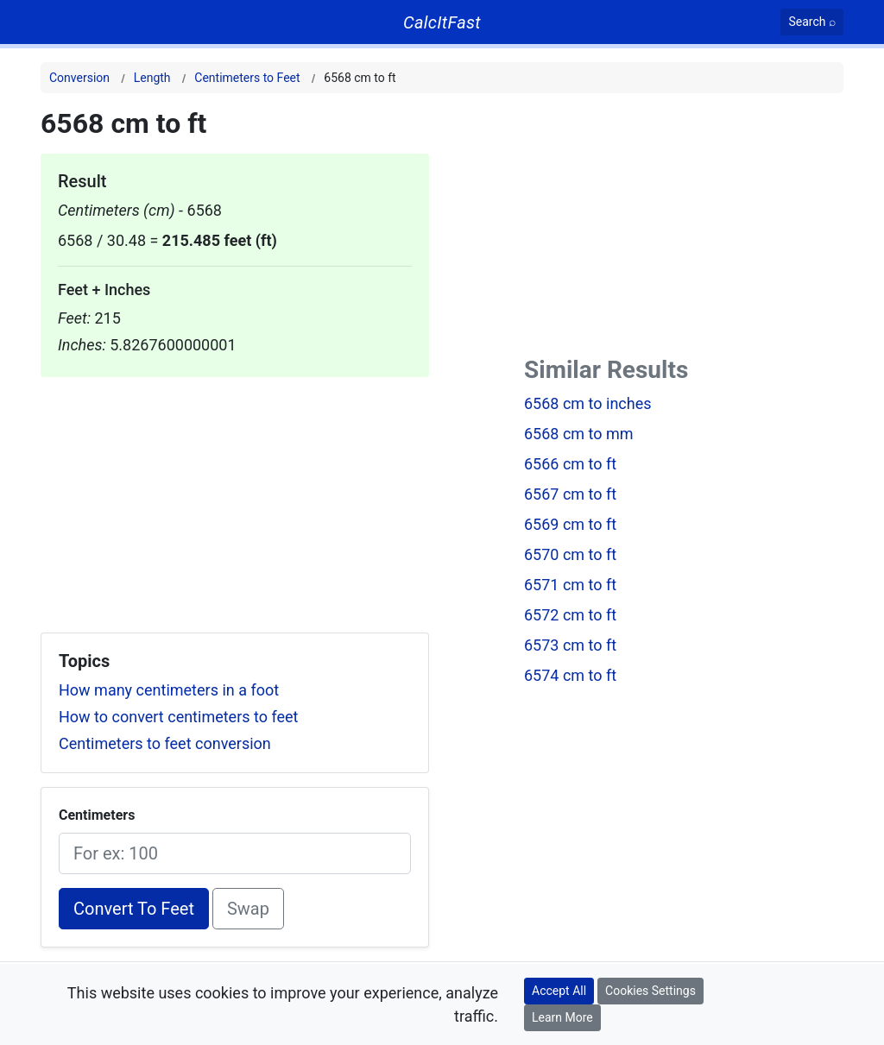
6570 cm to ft (570, 554)
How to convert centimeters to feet (178, 717)
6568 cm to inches (588, 403)
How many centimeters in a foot (169, 690)
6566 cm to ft (570, 464)
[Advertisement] (235, 498)
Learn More (562, 1017)
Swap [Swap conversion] (248, 908)
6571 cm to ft (570, 585)
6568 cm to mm (579, 434)
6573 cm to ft (570, 645)
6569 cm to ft (570, 524)
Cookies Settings (650, 991)
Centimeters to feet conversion (165, 743)
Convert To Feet (133, 908)
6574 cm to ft (570, 675)
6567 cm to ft (570, 494)
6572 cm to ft (570, 615)
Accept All (559, 991)
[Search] (811, 22)
